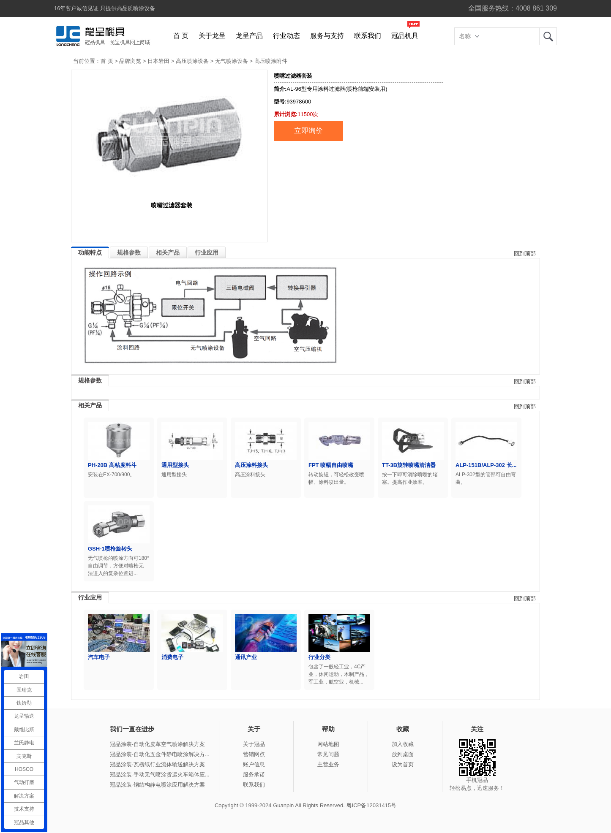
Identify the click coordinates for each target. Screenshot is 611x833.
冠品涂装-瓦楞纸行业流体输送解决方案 (157, 764)
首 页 (180, 35)
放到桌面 (403, 754)
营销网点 (254, 754)
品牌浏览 (130, 61)
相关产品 (168, 252)
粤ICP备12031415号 (371, 805)
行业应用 (206, 252)
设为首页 (403, 764)
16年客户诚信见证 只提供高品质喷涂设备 (104, 8)
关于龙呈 (212, 35)
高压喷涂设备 (192, 61)
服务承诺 (254, 774)
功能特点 (90, 252)
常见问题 (328, 754)
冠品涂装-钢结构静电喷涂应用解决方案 (157, 784)
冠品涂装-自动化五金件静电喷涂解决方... (160, 754)
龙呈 (548, 36)
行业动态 (286, 35)
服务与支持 (327, 35)
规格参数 (129, 252)
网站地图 (328, 744)
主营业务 (328, 764)
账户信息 (254, 764)
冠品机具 (404, 35)
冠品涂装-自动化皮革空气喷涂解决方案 (157, 744)
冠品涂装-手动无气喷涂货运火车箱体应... (160, 774)
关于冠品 (254, 744)
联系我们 (367, 35)
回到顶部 (525, 253)
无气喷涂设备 (231, 61)
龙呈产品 (249, 35)
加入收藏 (403, 744)
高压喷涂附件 (270, 61)
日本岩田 (158, 61)
